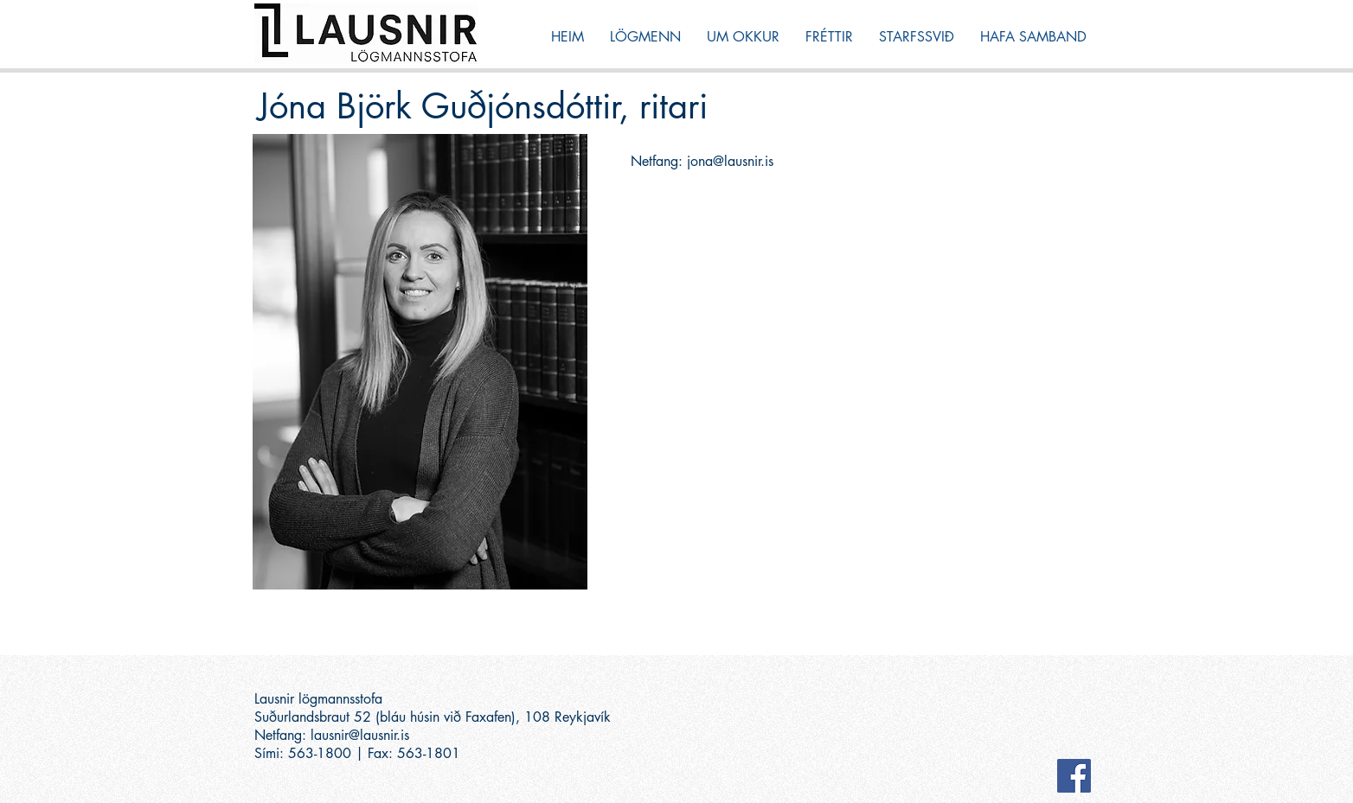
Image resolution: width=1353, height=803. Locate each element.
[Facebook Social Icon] (1074, 776)
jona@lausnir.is (730, 161)
